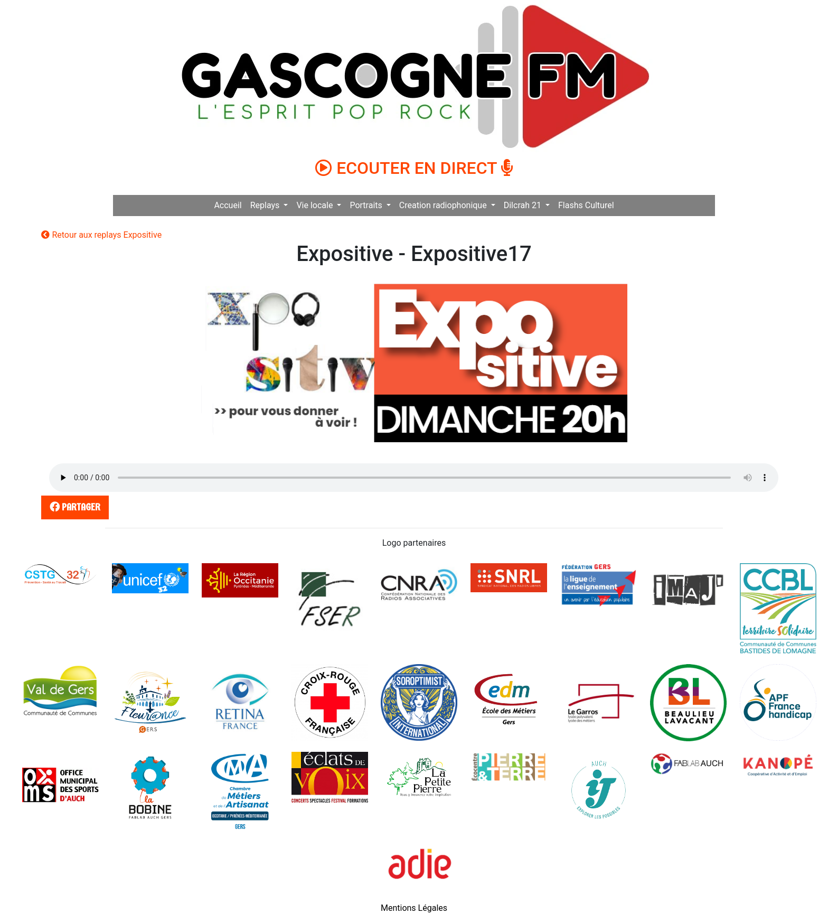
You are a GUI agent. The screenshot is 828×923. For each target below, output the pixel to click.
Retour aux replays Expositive (101, 235)
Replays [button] (266, 205)
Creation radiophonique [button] (444, 205)
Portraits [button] (367, 205)
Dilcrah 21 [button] (523, 205)
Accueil (227, 205)
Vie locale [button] (315, 205)
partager (73, 507)
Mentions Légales (414, 908)
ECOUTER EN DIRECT (414, 168)
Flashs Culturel (586, 205)
